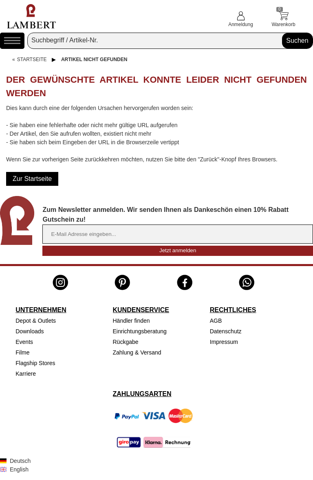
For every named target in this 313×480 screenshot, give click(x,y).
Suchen (297, 40)
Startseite (32, 59)
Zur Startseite (32, 178)
